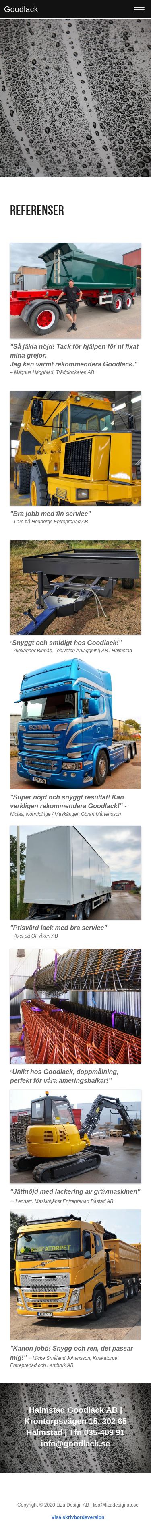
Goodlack (21, 9)
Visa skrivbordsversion (78, 1517)
